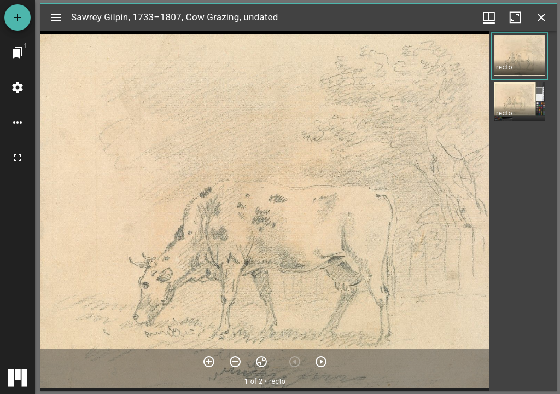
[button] (519, 56)
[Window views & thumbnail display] (489, 17)
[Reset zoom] (261, 362)
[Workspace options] (17, 122)
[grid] (523, 211)
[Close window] (541, 17)
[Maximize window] (515, 17)
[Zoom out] (235, 362)
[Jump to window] (17, 52)
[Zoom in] (209, 362)
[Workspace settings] (17, 87)
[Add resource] (17, 17)
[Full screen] (17, 157)
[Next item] (321, 362)
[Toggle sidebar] (56, 17)
